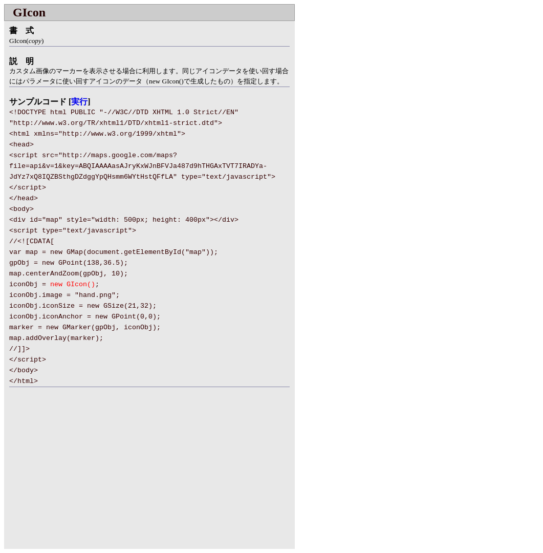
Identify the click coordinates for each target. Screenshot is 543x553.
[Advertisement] (90, 474)
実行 (79, 101)
